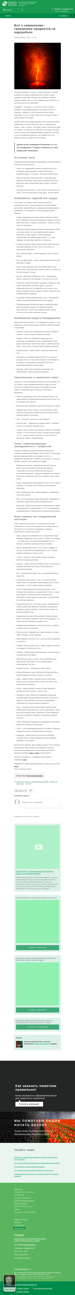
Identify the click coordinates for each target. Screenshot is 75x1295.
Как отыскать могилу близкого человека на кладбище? (34, 1170)
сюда (25, 760)
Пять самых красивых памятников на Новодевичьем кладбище (37, 1163)
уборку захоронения (41, 1044)
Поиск (64, 16)
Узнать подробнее (61, 11)
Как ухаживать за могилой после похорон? (29, 1167)
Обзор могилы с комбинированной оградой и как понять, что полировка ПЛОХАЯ (35, 872)
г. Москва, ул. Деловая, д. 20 (24, 1248)
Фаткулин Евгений (35, 776)
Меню (8, 16)
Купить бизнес (9, 1289)
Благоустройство (20, 1203)
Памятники (18, 1189)
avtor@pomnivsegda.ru (27, 1245)
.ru (22, 1269)
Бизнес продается (64, 9)
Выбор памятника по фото (24, 1201)
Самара (19, 1235)
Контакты (17, 1222)
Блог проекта (19, 1225)
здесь (31, 753)
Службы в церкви (22, 1292)
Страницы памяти (22, 1288)
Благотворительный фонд (43, 1288)
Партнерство (19, 1228)
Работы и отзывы (21, 1219)
